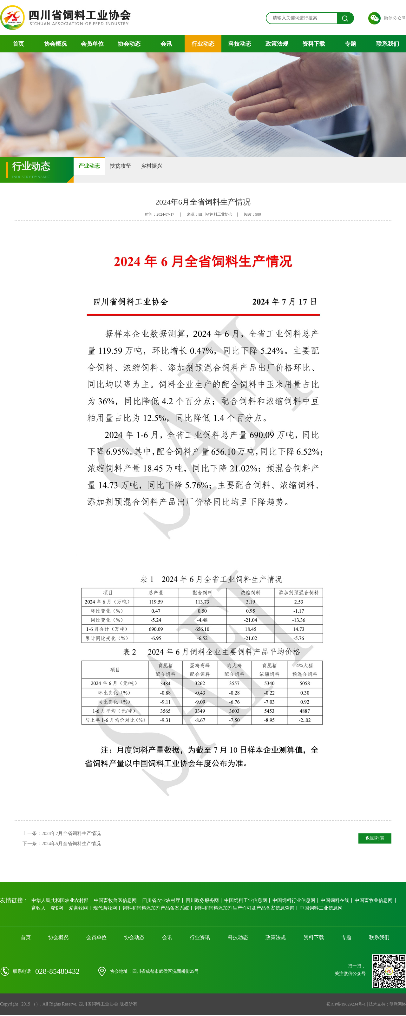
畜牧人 (39, 910)
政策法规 (276, 44)
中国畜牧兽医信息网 (113, 903)
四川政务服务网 (199, 903)
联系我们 (387, 44)
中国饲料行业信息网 (290, 903)
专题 (350, 44)
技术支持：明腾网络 (386, 1007)
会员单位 (92, 44)
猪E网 (59, 910)
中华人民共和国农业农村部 (59, 903)
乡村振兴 (187, 169)
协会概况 (55, 44)
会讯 (166, 44)
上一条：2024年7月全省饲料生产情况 (64, 834)
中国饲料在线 (331, 903)
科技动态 (239, 44)
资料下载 (313, 44)
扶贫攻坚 (142, 169)
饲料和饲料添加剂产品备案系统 (159, 910)
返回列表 (373, 839)
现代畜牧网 (109, 910)
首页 (18, 44)
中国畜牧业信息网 (370, 903)
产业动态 (96, 169)
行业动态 (203, 44)
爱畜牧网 (81, 910)
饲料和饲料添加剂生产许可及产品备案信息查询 (244, 910)
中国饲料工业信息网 (243, 903)
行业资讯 (200, 940)
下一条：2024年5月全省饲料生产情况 (64, 845)
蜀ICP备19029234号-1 (342, 1007)
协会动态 (129, 44)
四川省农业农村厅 (158, 903)
